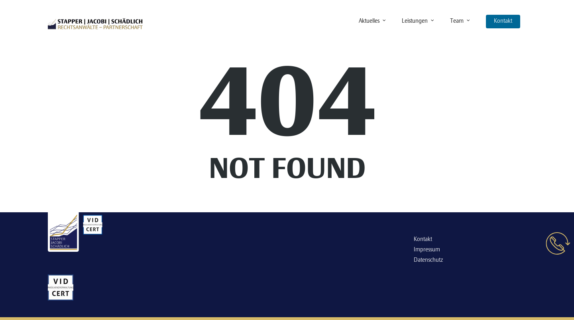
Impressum (427, 250)
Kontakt (503, 21)
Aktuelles (373, 22)
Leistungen (418, 22)
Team (460, 22)
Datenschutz (428, 260)
